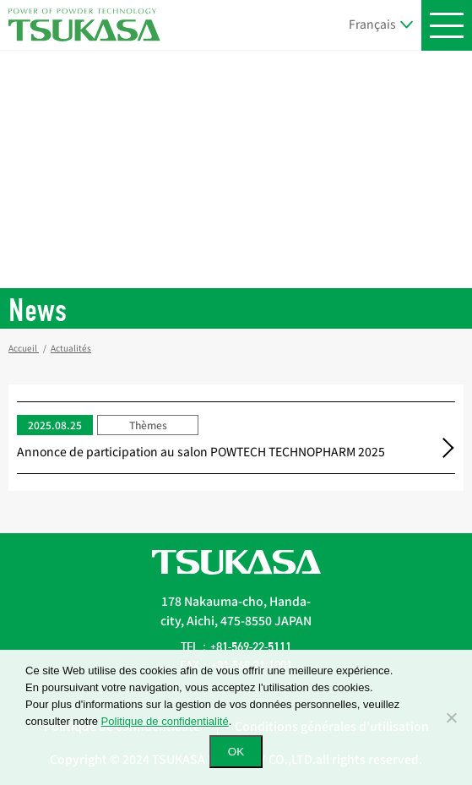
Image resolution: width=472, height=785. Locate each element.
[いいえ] (450, 717)
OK (236, 751)
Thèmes (148, 425)
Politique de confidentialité (165, 721)
